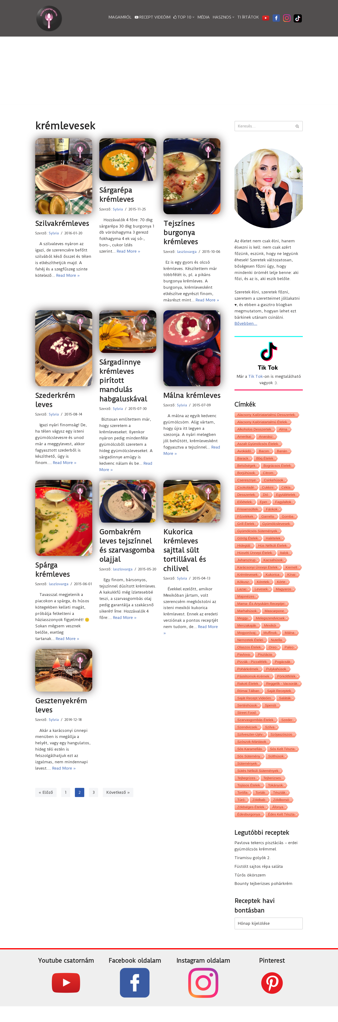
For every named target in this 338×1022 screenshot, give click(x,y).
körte (281, 589)
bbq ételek (264, 461)
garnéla (267, 521)
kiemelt (291, 574)
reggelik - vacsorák (281, 694)
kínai (291, 581)
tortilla (242, 806)
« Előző (46, 795)
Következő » (118, 795)
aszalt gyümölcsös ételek (257, 446)
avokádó (244, 454)
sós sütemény (248, 769)
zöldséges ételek (250, 821)
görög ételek (247, 544)
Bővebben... (245, 324)
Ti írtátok (248, 17)
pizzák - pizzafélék (252, 671)
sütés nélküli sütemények (257, 784)
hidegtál (243, 551)
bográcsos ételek (277, 469)
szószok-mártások (251, 754)
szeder (286, 731)
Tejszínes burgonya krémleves (180, 232)
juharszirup (246, 566)
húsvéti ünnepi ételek (254, 559)
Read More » (69, 275)
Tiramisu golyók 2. (252, 872)
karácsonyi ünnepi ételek (257, 574)
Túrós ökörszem (250, 889)
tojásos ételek (248, 799)
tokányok (275, 799)
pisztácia (265, 664)
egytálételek (286, 499)
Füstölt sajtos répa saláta (258, 881)
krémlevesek (247, 581)
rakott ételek (247, 694)
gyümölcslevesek (276, 529)
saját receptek (279, 701)
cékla (285, 491)
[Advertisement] (169, 72)
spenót (270, 716)
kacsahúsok (273, 566)
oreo (273, 656)
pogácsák (282, 671)
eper (263, 506)
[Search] (263, 126)
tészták (279, 806)
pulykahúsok (276, 679)
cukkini (267, 491)
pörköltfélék (286, 686)
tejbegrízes (246, 791)
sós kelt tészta (282, 761)
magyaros (283, 596)
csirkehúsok (273, 484)
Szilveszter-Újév (250, 746)
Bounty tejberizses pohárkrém (263, 898)
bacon (264, 454)
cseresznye (246, 484)
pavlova (243, 664)
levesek (261, 596)
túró (241, 814)
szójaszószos (281, 746)
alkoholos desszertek (254, 431)
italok (284, 559)
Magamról (120, 17)
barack (242, 461)
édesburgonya (248, 829)
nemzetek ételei (250, 649)
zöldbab (259, 814)
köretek (263, 589)
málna (289, 641)
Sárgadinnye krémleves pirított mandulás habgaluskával (123, 381)
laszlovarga (187, 252)
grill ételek (245, 529)
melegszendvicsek (270, 626)
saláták (285, 709)
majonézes (245, 604)
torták (260, 806)
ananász (266, 439)
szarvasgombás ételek (255, 731)
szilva (269, 739)
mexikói (270, 634)
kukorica (272, 581)
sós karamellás (249, 761)
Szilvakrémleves (62, 223)
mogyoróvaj (246, 641)
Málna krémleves (191, 396)
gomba (287, 521)
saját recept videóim (254, 709)
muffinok (270, 641)
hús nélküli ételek (272, 551)
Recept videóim (152, 17)
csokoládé (245, 491)
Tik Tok (255, 377)
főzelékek (245, 521)
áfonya (277, 821)
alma (283, 431)
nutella (276, 649)
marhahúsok (247, 619)
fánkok (271, 514)
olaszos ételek (249, 656)
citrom (268, 476)
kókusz (243, 589)
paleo (288, 656)
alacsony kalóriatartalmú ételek (262, 424)
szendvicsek (247, 739)
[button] (193, 17)
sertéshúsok (247, 716)
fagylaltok (283, 506)
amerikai (244, 439)
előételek (244, 506)
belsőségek (246, 469)
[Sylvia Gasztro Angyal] (49, 18)
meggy (242, 626)
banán (282, 454)
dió (265, 499)
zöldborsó (281, 814)
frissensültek (247, 514)
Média (203, 17)
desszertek (246, 499)
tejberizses (272, 791)
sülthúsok (276, 769)
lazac (242, 596)
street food (246, 724)
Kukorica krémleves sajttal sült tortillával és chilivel (184, 551)
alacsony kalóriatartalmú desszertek (266, 416)
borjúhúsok (246, 476)
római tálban (248, 701)
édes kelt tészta (281, 829)
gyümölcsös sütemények (257, 536)
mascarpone (274, 619)
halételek (273, 544)
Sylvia (54, 233)
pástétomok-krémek (253, 686)
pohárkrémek (247, 679)
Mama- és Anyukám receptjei (260, 611)
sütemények (247, 776)
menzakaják (246, 634)
